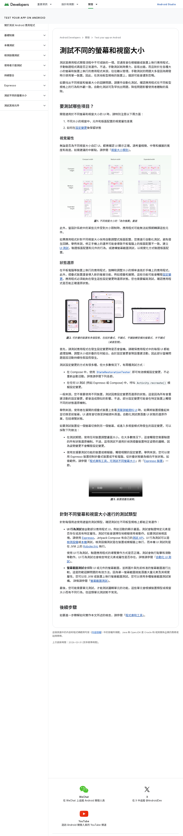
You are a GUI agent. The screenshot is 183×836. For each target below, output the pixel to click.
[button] (21, 35)
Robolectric (90, 546)
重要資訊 (42, 4)
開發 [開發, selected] (90, 4)
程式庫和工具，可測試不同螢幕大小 (112, 461)
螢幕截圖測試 (99, 581)
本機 (84, 542)
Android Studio (166, 4)
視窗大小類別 (119, 150)
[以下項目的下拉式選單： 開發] (98, 4)
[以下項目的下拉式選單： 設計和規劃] (79, 4)
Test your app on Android (24, 17)
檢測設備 (72, 542)
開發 (87, 37)
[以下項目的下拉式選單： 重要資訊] (52, 4)
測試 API (138, 538)
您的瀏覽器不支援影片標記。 (115, 483)
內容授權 (96, 632)
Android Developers (70, 37)
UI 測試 (64, 248)
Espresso (88, 538)
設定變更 (81, 128)
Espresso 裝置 (153, 461)
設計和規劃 (67, 4)
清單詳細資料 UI (127, 410)
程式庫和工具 (134, 615)
